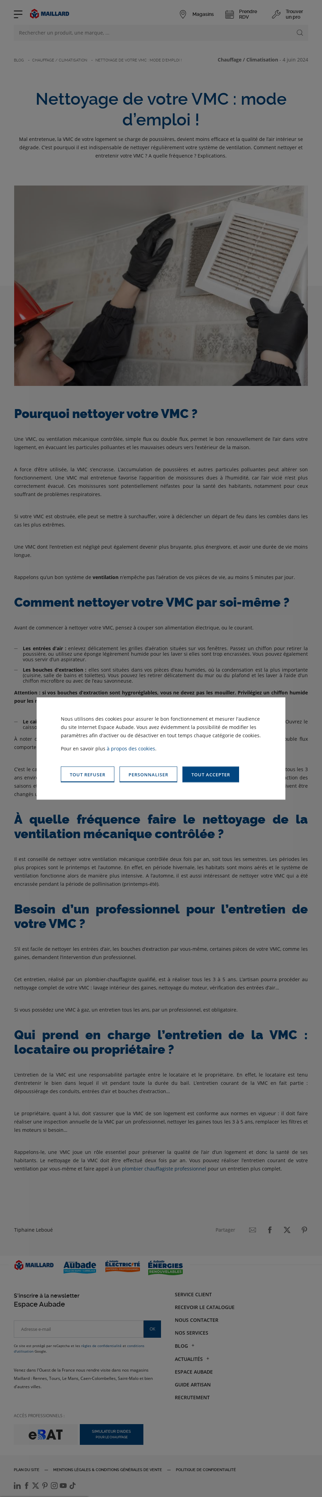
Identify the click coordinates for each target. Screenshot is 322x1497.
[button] (210, 774)
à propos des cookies (131, 748)
